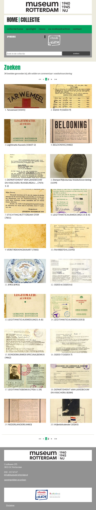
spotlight (31, 28)
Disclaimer (10, 505)
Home (12, 20)
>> (55, 79)
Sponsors (11, 36)
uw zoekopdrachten (59, 28)
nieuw (42, 28)
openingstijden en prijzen (15, 480)
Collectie (30, 20)
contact (77, 28)
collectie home (15, 28)
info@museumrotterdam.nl (16, 475)
